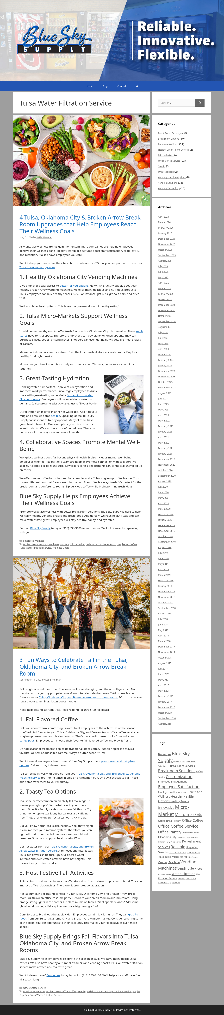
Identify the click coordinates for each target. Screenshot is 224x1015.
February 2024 (166, 360)
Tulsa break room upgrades (37, 267)
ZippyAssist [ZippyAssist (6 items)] (174, 882)
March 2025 (164, 288)
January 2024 (165, 365)
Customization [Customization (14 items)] (179, 776)
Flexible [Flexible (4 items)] (183, 792)
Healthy (81, 991)
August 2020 (164, 481)
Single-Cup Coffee (127, 544)
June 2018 (163, 624)
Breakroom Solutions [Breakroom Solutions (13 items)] (176, 770)
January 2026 (165, 233)
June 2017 (163, 674)
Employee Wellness (33, 540)
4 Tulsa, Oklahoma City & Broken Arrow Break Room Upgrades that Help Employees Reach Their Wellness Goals (80, 224)
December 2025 (166, 238)
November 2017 (166, 652)
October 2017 (165, 657)
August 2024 (164, 326)
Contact (121, 86)
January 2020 (165, 519)
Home (89, 86)
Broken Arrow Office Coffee (61, 991)
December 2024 (166, 304)
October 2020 (165, 470)
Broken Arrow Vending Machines (41, 544)
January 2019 (165, 586)
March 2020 (164, 508)
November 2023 (166, 376)
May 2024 (163, 343)
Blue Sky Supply (40, 528)
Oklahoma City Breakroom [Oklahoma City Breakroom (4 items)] (188, 837)
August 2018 (164, 613)
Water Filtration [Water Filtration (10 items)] (183, 873)
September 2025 (167, 255)
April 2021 (163, 437)
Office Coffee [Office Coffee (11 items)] (192, 820)
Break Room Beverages (170, 133)
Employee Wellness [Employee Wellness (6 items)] (169, 792)
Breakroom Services (34, 991)
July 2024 (163, 332)
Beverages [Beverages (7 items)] (164, 754)
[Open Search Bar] (137, 86)
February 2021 (166, 448)
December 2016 (166, 707)
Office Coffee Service (34, 987)
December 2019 (166, 525)
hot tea (55, 416)
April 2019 (163, 569)
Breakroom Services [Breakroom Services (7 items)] (182, 766)
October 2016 (165, 712)
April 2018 (163, 635)
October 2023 (165, 382)
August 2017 (164, 663)
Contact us (53, 975)
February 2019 (166, 580)
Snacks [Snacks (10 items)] (163, 852)
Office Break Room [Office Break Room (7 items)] (169, 821)
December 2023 (166, 371)
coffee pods (27, 740)
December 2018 (166, 591)
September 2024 (167, 321)
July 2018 (163, 619)
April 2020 (163, 503)
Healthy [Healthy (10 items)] (177, 796)
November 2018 (166, 597)
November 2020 (166, 464)
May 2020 (163, 497)
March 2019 (164, 574)
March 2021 (164, 442)
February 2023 (166, 426)
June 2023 (163, 404)
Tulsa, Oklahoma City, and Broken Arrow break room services (78, 697)
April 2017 (163, 685)
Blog (105, 86)
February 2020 (166, 514)
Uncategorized (166, 171)
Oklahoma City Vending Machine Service (109, 991)
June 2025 (163, 271)
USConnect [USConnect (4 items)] (193, 857)
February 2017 (166, 696)
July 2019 (163, 552)
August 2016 (164, 723)
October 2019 (165, 536)
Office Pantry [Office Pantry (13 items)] (169, 832)
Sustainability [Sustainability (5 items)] (193, 852)
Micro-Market (77, 544)
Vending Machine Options (172, 177)
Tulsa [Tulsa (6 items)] (161, 856)
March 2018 (164, 641)
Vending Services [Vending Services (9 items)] (189, 868)
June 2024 (163, 337)
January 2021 (165, 453)
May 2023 (163, 409)
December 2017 (166, 646)
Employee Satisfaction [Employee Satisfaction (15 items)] (178, 786)
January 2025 (165, 299)
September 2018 (167, 608)
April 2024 (163, 348)
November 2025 (166, 244)
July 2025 (163, 266)
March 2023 (164, 420)
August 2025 (164, 260)
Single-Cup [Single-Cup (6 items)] (192, 847)
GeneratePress (132, 1009)
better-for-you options (74, 285)
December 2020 (166, 459)
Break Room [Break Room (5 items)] (179, 761)
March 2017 (164, 690)
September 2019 (167, 541)
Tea (27, 995)
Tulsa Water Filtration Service (35, 547)
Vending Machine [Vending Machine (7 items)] (169, 862)
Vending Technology (169, 188)
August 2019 (164, 547)
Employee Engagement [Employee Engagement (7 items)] (172, 781)
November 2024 (166, 310)
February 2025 (166, 293)
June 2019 (163, 558)
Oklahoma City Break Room (101, 544)
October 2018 (165, 602)
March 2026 (164, 222)
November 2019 (166, 530)
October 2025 (165, 249)
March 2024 (164, 354)
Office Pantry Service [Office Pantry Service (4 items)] (190, 833)
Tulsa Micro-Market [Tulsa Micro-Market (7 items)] (177, 857)
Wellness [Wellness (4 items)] (181, 878)
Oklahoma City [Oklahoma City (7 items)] (167, 837)
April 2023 (163, 415)
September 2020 (167, 475)
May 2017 (163, 679)
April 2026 (163, 216)
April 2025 (163, 282)
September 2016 (167, 718)
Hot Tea (64, 544)
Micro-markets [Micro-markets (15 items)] (188, 814)
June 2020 (163, 492)
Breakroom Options (168, 138)
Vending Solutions (167, 182)
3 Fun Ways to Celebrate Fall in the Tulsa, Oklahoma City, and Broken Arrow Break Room (73, 666)
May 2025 (163, 277)
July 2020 (163, 486)
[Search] (200, 103)
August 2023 (164, 393)
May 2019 (163, 563)
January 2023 (165, 431)
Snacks (161, 166)
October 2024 (165, 315)
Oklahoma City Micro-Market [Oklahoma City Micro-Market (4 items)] (169, 842)
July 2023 (163, 398)
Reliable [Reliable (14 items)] (178, 846)
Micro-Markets (166, 155)
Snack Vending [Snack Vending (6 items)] (177, 852)
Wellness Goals (60, 547)
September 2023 (167, 387)
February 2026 (166, 227)
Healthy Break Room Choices (173, 149)
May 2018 (163, 630)
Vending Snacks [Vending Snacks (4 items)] (164, 874)
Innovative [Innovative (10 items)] (166, 807)
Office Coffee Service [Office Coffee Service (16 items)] (178, 826)
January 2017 (165, 701)
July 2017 (163, 668)
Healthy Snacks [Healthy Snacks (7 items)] (179, 801)
